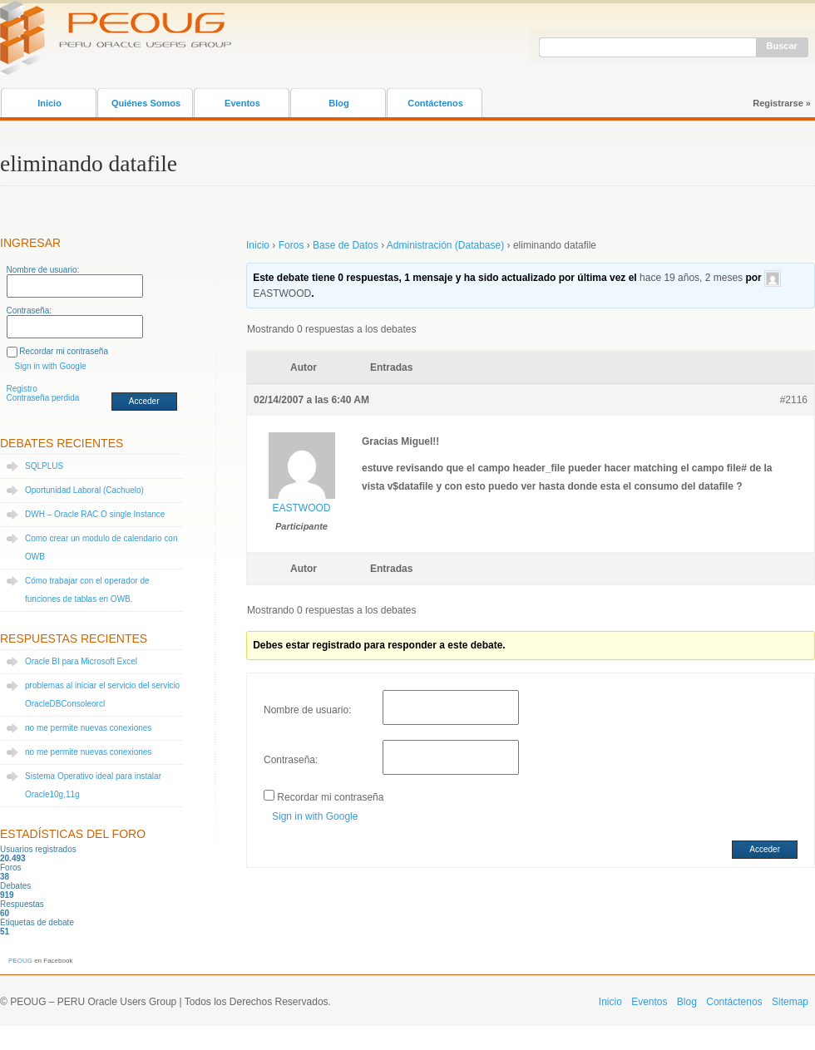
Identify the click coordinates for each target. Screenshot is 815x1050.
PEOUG (20, 960)
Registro (22, 388)
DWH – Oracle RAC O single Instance (95, 514)
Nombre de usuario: (43, 269)
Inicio (49, 103)
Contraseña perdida (43, 397)
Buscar (782, 46)
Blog (338, 103)
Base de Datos (345, 245)
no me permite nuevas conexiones (88, 727)
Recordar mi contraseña (63, 351)
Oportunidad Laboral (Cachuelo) (84, 490)
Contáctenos (435, 103)
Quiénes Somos (145, 103)
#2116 (794, 400)
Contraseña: (29, 310)
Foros (291, 245)
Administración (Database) (445, 245)
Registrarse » (782, 103)
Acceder (144, 401)
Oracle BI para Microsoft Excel (81, 661)
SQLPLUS (44, 466)
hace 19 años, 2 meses (691, 277)
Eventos (242, 103)
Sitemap (790, 1002)
